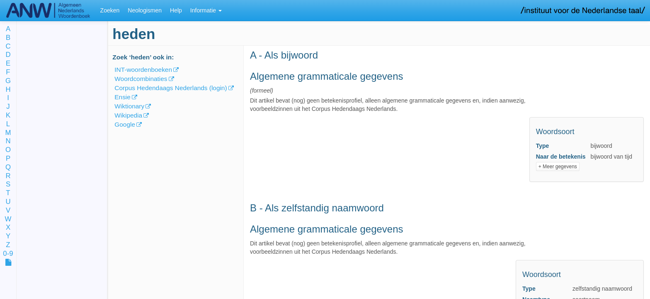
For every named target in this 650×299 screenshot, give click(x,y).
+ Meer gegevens (557, 166)
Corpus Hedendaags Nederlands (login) (170, 87)
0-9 (8, 253)
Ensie (122, 96)
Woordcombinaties (140, 78)
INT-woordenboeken (143, 69)
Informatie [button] (206, 10)
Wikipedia (128, 115)
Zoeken (110, 10)
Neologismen (145, 10)
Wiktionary (129, 106)
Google (124, 124)
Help (176, 10)
